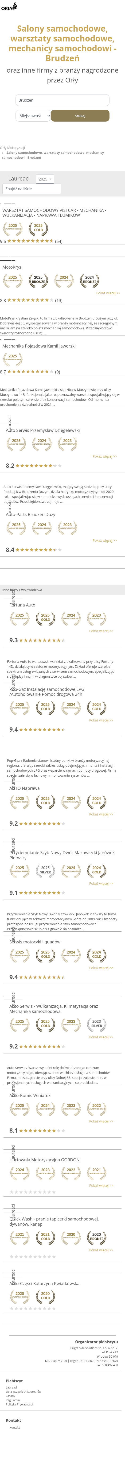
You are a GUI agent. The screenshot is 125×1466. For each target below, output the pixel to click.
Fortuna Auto (22, 605)
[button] (60, 293)
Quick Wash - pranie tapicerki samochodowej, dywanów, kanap (54, 1221)
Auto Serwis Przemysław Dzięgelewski (43, 430)
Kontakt (15, 1427)
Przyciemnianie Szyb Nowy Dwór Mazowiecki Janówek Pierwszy (62, 855)
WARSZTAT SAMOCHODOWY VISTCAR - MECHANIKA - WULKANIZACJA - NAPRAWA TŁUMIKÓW (54, 212)
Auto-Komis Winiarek (30, 1095)
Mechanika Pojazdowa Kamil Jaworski (39, 346)
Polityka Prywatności (19, 1404)
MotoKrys (11, 267)
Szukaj (80, 116)
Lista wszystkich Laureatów (23, 1392)
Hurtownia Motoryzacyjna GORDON (44, 1160)
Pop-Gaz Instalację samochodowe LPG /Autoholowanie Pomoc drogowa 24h (46, 691)
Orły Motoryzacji (12, 147)
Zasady (10, 1396)
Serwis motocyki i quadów (34, 942)
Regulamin (13, 1400)
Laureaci (11, 1387)
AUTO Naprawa (24, 788)
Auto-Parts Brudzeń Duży (30, 514)
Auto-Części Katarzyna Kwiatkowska (44, 1283)
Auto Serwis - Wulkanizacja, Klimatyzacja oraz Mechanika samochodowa (53, 1008)
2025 (43, 179)
